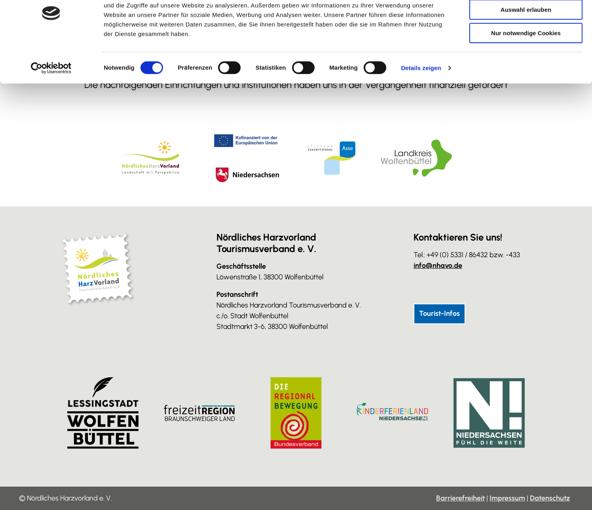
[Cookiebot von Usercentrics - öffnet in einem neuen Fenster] (51, 101)
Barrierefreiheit (460, 498)
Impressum (507, 498)
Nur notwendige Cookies (526, 66)
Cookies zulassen (526, 19)
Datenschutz (550, 498)
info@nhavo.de (438, 265)
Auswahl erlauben (526, 43)
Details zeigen (421, 100)
